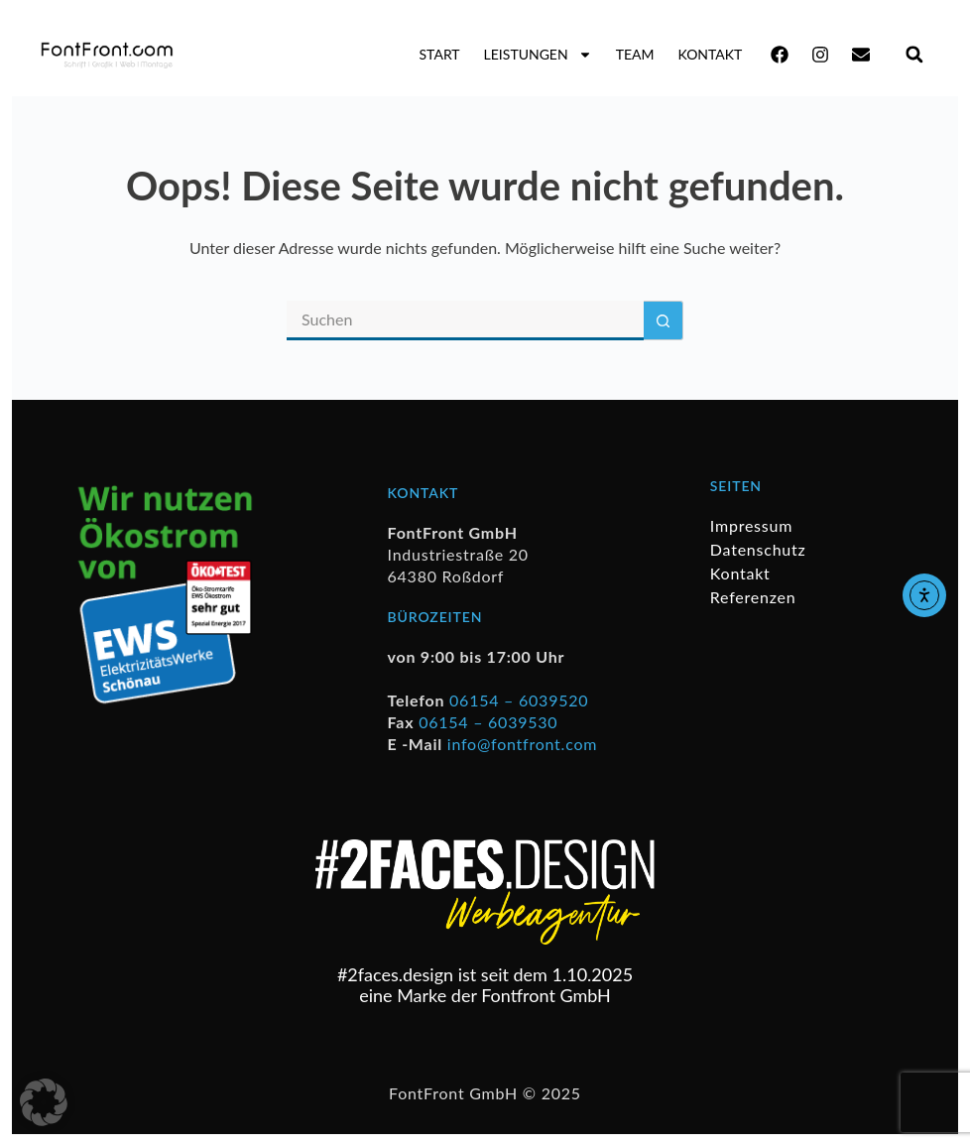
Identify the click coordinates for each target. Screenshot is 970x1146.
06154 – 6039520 (518, 700)
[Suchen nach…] (465, 320)
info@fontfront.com (522, 743)
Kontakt (709, 54)
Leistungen (538, 54)
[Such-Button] (663, 320)
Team (635, 54)
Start (440, 54)
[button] (914, 54)
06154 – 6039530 (488, 721)
